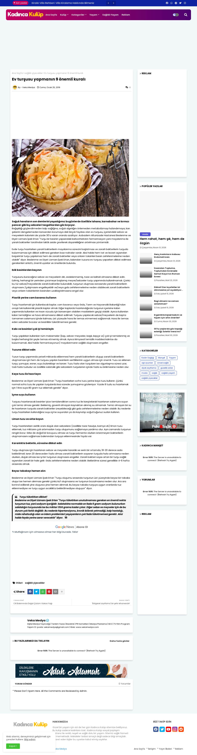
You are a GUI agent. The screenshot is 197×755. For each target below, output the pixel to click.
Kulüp (63, 14)
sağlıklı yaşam (168, 373)
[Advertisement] (98, 43)
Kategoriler (78, 14)
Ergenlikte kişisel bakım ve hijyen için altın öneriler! (168, 316)
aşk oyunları (147, 362)
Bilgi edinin (29, 739)
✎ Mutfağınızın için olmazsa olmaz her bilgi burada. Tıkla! (45, 531)
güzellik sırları (166, 368)
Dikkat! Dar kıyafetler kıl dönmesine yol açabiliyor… (168, 288)
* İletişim (151, 748)
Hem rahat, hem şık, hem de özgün (162, 241)
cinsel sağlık (163, 362)
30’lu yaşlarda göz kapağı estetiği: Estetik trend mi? (168, 330)
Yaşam (93, 14)
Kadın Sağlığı (148, 357)
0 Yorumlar (125, 683)
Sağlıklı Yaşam (110, 14)
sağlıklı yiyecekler (34, 73)
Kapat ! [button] (13, 746)
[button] (108, 3)
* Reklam (178, 748)
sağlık (154, 373)
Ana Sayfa (51, 14)
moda (145, 373)
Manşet (161, 357)
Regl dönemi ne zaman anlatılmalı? (166, 302)
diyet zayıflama (149, 368)
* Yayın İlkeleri (164, 748)
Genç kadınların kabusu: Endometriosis (167, 255)
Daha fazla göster (119, 641)
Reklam (126, 14)
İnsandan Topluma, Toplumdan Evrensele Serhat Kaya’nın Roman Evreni (167, 272)
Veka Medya (36, 620)
